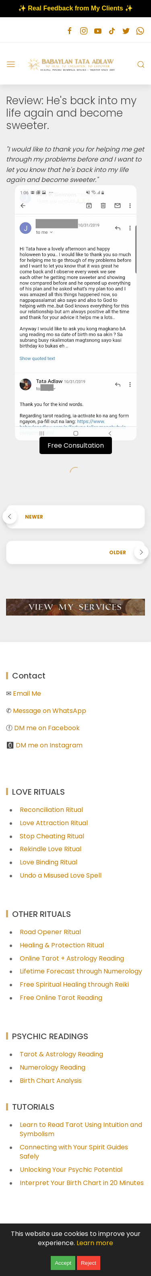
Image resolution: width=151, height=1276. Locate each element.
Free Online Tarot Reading (61, 997)
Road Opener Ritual (50, 932)
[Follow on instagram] (84, 31)
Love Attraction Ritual (54, 823)
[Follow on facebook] (69, 31)
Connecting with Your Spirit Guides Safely (74, 1152)
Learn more (95, 1243)
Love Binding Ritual (48, 862)
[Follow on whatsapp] (140, 31)
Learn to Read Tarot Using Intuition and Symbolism (81, 1129)
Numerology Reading (52, 1067)
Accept (63, 1263)
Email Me (27, 693)
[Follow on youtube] (98, 31)
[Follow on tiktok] (112, 31)
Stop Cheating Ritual (52, 836)
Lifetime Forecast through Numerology (81, 971)
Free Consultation (76, 445)
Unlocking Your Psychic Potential (71, 1169)
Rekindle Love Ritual (50, 849)
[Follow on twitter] (126, 31)
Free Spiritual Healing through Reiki (74, 984)
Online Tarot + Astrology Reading (72, 958)
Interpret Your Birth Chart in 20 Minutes (82, 1182)
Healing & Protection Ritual (62, 945)
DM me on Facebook (47, 728)
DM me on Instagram (49, 745)
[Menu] (11, 64)
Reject (88, 1263)
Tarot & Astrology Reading (61, 1054)
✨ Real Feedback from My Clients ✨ (75, 8)
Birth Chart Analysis (51, 1080)
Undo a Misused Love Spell (60, 875)
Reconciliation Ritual (51, 809)
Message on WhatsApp (49, 710)
